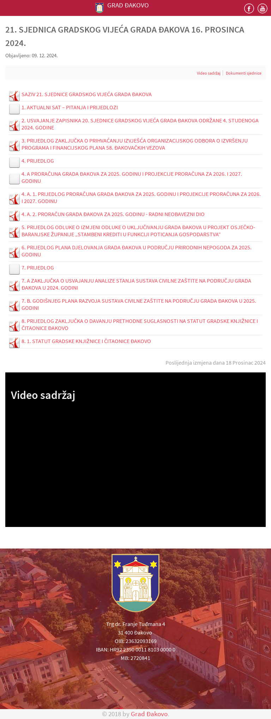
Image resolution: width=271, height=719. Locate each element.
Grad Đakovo (149, 714)
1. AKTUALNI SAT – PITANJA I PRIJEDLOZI (70, 107)
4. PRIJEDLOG (38, 160)
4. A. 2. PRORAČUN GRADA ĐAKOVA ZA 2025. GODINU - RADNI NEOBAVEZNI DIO (113, 214)
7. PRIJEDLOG (38, 267)
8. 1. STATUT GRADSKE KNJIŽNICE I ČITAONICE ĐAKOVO (86, 340)
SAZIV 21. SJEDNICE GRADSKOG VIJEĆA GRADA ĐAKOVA (87, 94)
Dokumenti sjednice (243, 73)
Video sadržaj (209, 73)
